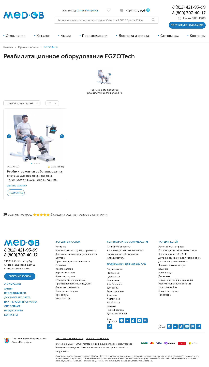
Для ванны (112, 287)
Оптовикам (169, 36)
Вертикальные (114, 269)
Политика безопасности (69, 338)
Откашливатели (115, 257)
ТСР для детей (168, 241)
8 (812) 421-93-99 (189, 7)
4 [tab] (36, 163)
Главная (8, 47)
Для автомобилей (117, 313)
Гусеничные (113, 276)
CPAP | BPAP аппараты (118, 246)
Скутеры (60, 257)
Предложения (13, 310)
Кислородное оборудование (123, 254)
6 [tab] (39, 163)
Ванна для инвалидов (67, 287)
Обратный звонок (19, 276)
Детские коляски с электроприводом (179, 257)
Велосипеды (165, 272)
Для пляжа (61, 265)
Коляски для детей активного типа (177, 250)
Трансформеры (115, 309)
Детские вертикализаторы (173, 261)
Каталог (43, 36)
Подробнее (16, 192)
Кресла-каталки (64, 268)
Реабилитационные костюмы (174, 283)
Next (62, 136)
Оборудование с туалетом (70, 280)
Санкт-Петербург (87, 10)
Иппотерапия (63, 298)
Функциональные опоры (171, 265)
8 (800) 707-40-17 (189, 12)
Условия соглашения (97, 338)
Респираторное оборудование (127, 241)
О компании (15, 36)
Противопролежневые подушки (73, 283)
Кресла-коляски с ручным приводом (76, 250)
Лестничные (113, 298)
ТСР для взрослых (68, 241)
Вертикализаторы (65, 272)
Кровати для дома (66, 276)
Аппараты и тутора (168, 291)
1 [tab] (31, 163)
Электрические (115, 291)
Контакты (198, 36)
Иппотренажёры (167, 287)
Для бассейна (114, 284)
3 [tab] (34, 163)
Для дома (112, 295)
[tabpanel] (35, 136)
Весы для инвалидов (67, 291)
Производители (94, 36)
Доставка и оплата (134, 36)
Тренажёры (62, 294)
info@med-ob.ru (20, 268)
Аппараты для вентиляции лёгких (125, 250)
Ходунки (163, 268)
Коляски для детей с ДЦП (172, 254)
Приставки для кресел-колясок (73, 261)
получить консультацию (187, 25)
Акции (66, 36)
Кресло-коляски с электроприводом (76, 254)
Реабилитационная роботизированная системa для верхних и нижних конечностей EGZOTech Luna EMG (35, 176)
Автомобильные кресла (171, 246)
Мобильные (113, 302)
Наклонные (113, 273)
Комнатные (113, 280)
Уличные (111, 306)
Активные (61, 246)
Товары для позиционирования (175, 280)
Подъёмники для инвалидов (126, 264)
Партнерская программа (20, 301)
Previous (9, 136)
